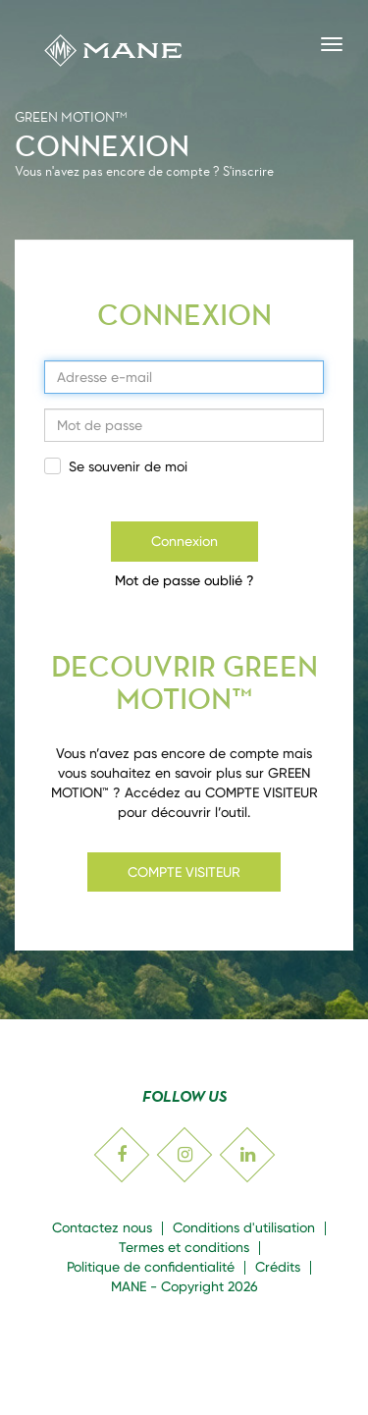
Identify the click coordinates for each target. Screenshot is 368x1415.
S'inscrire (248, 171)
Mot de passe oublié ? (184, 580)
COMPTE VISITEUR (184, 872)
